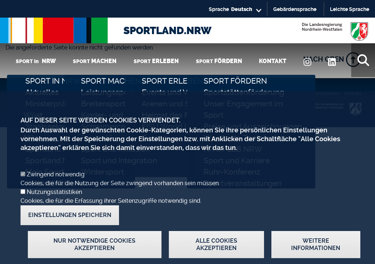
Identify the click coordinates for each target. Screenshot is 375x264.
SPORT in (36, 61)
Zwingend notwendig (56, 186)
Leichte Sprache (349, 9)
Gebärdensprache (294, 9)
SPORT (94, 61)
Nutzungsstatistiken (54, 204)
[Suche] (363, 60)
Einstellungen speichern (69, 227)
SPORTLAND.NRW (167, 31)
